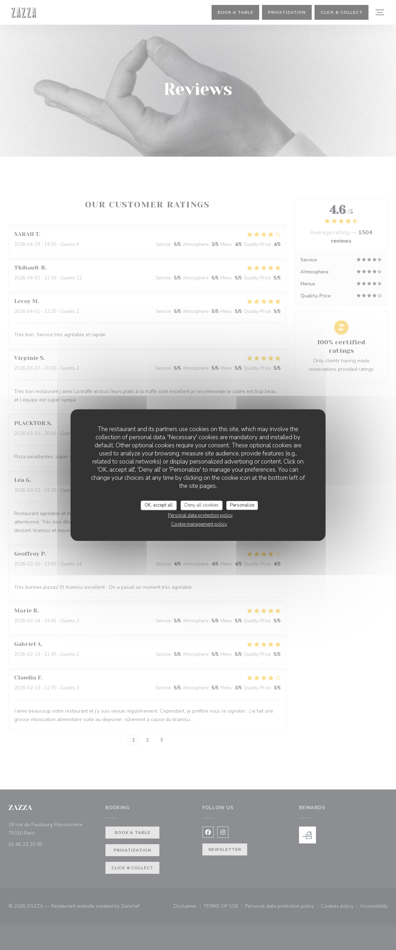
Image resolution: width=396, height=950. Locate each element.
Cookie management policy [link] (199, 524)
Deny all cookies (201, 505)
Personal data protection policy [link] (200, 515)
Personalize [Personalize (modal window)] (242, 505)
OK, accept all (159, 505)
